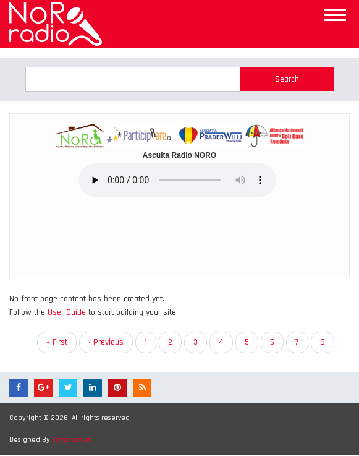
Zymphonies (71, 439)
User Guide (67, 312)
